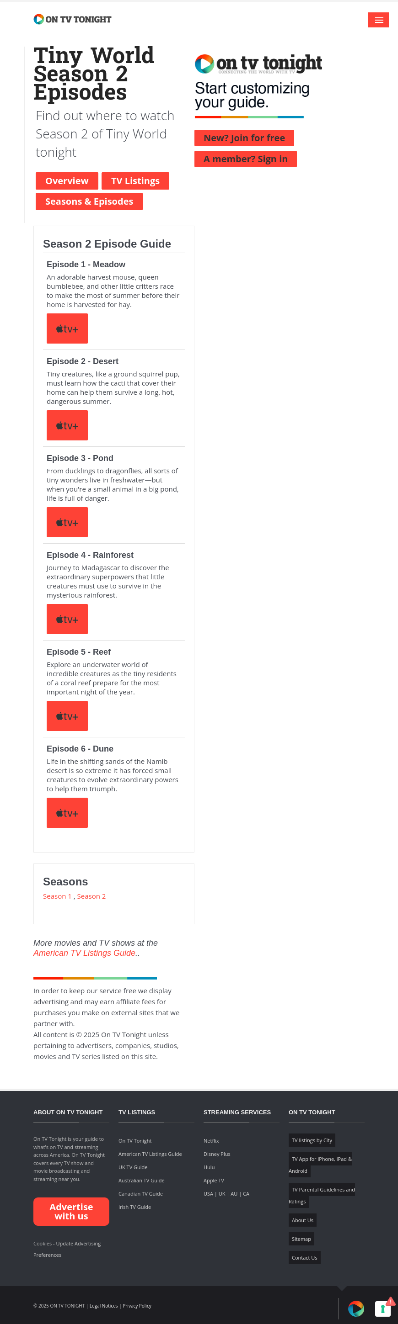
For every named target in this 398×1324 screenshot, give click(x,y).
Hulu (209, 1167)
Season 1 (57, 895)
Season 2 (91, 895)
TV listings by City (312, 1140)
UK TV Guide (133, 1167)
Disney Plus (217, 1153)
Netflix (211, 1140)
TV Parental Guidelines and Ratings (322, 1195)
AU (234, 1193)
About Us (302, 1220)
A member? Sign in (246, 159)
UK (222, 1193)
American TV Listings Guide (84, 953)
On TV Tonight (134, 1140)
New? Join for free (244, 138)
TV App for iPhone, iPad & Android (320, 1164)
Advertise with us (71, 1211)
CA (246, 1193)
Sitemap (301, 1238)
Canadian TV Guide (140, 1193)
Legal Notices (104, 1306)
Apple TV (214, 1180)
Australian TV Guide (141, 1180)
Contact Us (304, 1257)
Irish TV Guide (134, 1206)
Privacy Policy (137, 1306)
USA (208, 1193)
